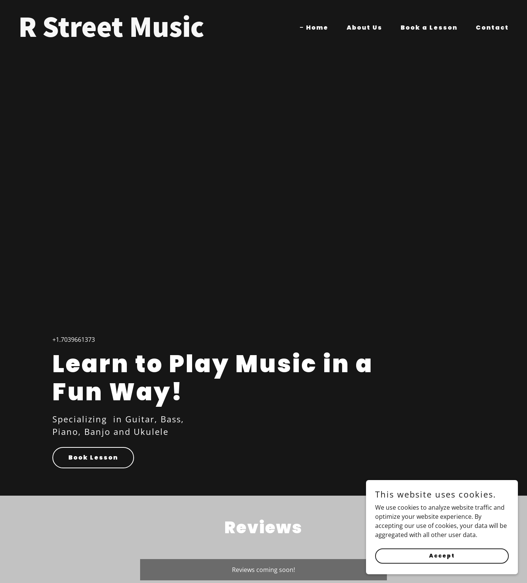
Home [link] (317, 27)
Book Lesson (93, 457)
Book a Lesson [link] (429, 27)
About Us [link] (364, 27)
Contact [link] (492, 27)
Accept (442, 555)
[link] (137, 34)
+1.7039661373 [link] (73, 339)
